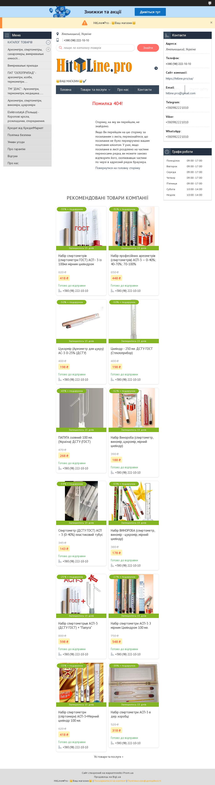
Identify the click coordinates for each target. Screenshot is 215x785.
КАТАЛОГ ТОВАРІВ (20, 42)
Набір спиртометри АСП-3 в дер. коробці (131, 714)
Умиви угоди (16, 142)
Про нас (13, 163)
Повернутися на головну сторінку (117, 168)
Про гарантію (16, 149)
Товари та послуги (93, 89)
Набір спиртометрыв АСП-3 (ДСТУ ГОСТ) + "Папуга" (78, 625)
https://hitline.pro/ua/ (179, 78)
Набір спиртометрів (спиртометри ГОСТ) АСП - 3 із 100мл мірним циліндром (80, 260)
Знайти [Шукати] (148, 47)
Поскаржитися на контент (110, 780)
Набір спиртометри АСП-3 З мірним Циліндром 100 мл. (131, 625)
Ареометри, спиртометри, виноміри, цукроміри (25, 102)
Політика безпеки (19, 135)
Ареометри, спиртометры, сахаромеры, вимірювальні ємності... (26, 53)
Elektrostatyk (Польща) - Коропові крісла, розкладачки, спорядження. (26, 116)
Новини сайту (170, 89)
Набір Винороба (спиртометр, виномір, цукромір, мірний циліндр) (132, 441)
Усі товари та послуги (107, 756)
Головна (65, 89)
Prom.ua (128, 772)
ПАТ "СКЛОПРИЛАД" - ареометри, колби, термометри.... (22, 77)
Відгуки (13, 156)
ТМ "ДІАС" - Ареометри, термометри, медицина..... (25, 91)
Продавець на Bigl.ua (107, 776)
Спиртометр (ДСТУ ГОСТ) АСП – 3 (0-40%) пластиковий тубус (80, 532)
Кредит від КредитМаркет (25, 128)
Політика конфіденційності (144, 780)
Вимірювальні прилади (23, 65)
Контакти (145, 89)
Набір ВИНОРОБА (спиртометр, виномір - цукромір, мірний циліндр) (133, 534)
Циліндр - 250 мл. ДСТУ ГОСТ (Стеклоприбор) (132, 351)
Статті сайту (198, 89)
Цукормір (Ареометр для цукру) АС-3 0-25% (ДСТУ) (81, 351)
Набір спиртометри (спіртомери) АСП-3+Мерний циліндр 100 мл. (78, 716)
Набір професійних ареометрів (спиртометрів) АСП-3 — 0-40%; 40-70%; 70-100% (133, 260)
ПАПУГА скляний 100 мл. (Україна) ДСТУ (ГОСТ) (75, 439)
